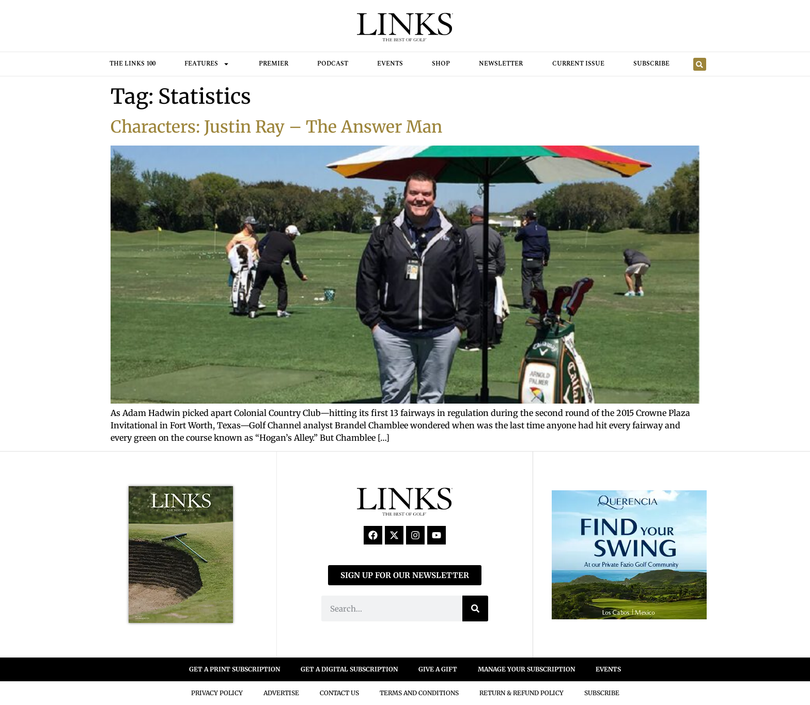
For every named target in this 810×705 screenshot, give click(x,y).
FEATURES (206, 64)
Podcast (332, 64)
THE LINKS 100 (132, 64)
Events (390, 64)
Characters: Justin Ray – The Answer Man (276, 127)
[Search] (475, 608)
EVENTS (608, 669)
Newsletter (501, 64)
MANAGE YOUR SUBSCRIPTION (526, 669)
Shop (441, 64)
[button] (699, 64)
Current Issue (578, 64)
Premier (273, 64)
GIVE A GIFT (437, 669)
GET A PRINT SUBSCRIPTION (234, 669)
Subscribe (651, 64)
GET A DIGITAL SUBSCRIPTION (349, 669)
